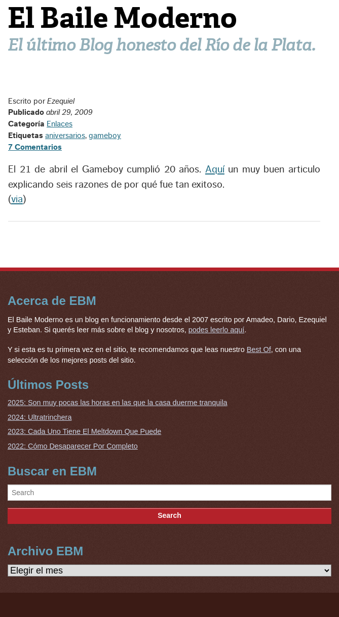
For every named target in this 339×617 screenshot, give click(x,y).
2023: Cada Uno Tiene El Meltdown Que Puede (84, 431)
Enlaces (59, 124)
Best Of (259, 349)
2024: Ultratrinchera (39, 417)
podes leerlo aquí (216, 330)
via (17, 199)
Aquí (214, 169)
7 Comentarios (35, 147)
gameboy (105, 135)
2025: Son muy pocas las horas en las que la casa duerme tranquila (118, 403)
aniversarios (65, 135)
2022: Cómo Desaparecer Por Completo (73, 446)
